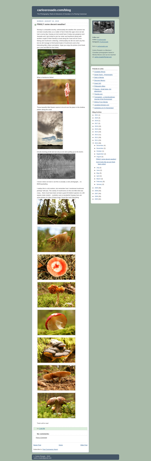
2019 (97, 120)
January (99, 184)
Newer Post (37, 445)
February (99, 181)
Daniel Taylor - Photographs (103, 75)
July (98, 167)
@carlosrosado (101, 39)
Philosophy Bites (99, 86)
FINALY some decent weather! (51, 24)
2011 (97, 140)
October (99, 151)
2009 (97, 188)
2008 (97, 191)
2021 (97, 115)
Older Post (83, 445)
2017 (97, 123)
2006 (97, 196)
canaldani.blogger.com (101, 105)
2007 (97, 193)
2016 (97, 126)
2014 (97, 132)
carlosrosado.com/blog (54, 10)
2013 (97, 134)
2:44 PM (42, 428)
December (100, 145)
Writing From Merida (101, 102)
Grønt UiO (97, 83)
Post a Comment (41, 437)
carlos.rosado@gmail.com (103, 57)
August (99, 157)
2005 (97, 199)
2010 (97, 143)
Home (61, 445)
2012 (97, 137)
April (98, 176)
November (100, 148)
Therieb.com (98, 94)
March (98, 179)
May (98, 173)
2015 (97, 129)
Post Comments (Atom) (50, 449)
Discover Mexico (99, 80)
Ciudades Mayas (99, 72)
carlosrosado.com (102, 46)
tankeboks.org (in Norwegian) (104, 108)
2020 (97, 118)
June (98, 170)
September (100, 154)
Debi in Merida (99, 77)
